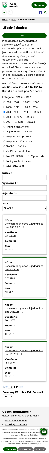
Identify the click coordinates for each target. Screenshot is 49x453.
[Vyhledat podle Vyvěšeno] (24, 188)
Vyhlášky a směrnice (18, 151)
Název (6, 173)
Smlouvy (28, 141)
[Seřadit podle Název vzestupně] (11, 172)
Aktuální (9, 249)
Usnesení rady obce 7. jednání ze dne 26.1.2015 (24, 310)
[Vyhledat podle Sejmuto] (24, 198)
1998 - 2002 (12, 102)
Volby (23, 146)
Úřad (13, 19)
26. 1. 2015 (10, 320)
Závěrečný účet (15, 166)
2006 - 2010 (12, 107)
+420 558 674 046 (16, 420)
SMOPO (10, 146)
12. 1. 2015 (10, 362)
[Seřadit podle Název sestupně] (11, 173)
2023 (31, 116)
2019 (26, 112)
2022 (19, 116)
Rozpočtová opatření (18, 136)
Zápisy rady (37, 156)
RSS (33, 35)
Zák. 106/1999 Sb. (15, 156)
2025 (20, 121)
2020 (38, 112)
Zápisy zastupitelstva (18, 161)
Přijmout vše (10, 449)
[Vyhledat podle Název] (24, 177)
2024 (9, 121)
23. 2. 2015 (10, 235)
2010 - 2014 (31, 107)
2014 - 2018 (12, 112)
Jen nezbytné (25, 449)
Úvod (4, 19)
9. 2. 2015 (10, 278)
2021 (8, 116)
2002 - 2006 (32, 102)
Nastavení (39, 449)
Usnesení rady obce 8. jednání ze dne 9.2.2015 (24, 267)
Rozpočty (11, 141)
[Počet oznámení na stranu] (7, 396)
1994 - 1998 (24, 97)
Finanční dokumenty (17, 126)
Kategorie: (8, 97)
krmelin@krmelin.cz (16, 424)
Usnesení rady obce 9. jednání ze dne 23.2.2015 (24, 225)
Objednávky (13, 131)
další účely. (34, 435)
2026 (32, 121)
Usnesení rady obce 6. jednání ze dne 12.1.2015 (24, 352)
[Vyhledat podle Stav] (24, 208)
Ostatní (29, 131)
